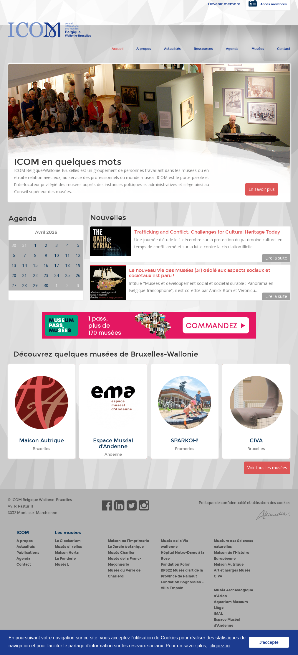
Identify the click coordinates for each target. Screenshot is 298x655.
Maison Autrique (229, 564)
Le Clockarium (68, 541)
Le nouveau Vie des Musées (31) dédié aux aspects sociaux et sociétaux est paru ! (199, 272)
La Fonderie (65, 558)
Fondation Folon (176, 564)
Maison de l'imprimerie (128, 541)
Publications (27, 553)
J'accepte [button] (269, 642)
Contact (283, 47)
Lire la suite (276, 258)
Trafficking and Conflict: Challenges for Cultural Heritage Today (207, 232)
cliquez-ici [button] (220, 645)
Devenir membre (224, 4)
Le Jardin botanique (126, 547)
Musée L (62, 564)
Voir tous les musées (267, 467)
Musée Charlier (121, 553)
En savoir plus (262, 189)
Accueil (117, 47)
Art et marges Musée (232, 570)
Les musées (68, 532)
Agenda (232, 47)
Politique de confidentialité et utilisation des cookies (244, 503)
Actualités (172, 47)
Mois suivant (68, 232)
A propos (143, 47)
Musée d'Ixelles (68, 547)
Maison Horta (67, 553)
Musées (257, 47)
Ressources (203, 47)
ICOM (22, 532)
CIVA (218, 576)
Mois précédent (26, 232)
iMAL (218, 614)
